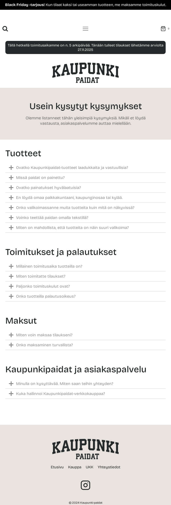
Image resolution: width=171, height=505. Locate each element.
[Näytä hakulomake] (5, 29)
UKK (89, 467)
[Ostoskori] (166, 28)
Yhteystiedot (109, 467)
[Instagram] (85, 485)
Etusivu (57, 467)
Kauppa (74, 467)
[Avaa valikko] (85, 28)
